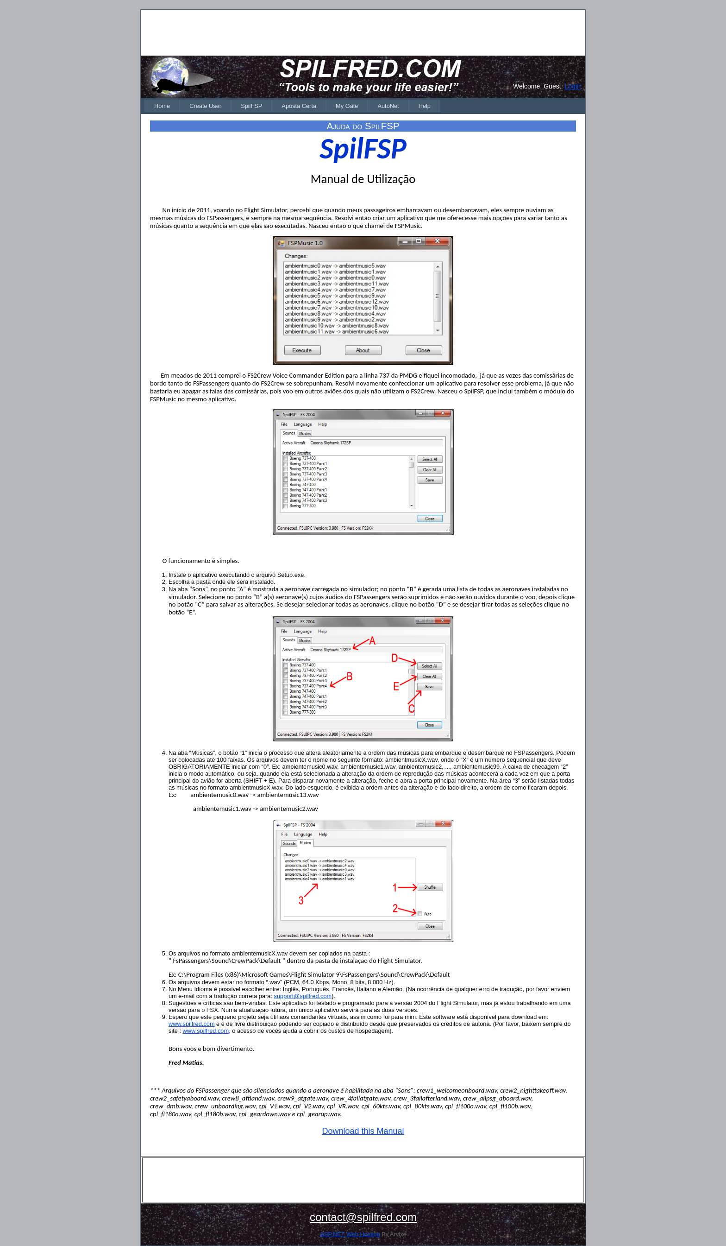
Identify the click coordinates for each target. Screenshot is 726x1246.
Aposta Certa (299, 105)
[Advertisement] (363, 32)
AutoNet (388, 105)
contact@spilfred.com (363, 1217)
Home (162, 105)
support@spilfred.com (303, 996)
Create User (205, 105)
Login (573, 86)
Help (425, 105)
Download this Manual (363, 1131)
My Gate (347, 105)
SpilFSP (251, 105)
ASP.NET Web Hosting (350, 1234)
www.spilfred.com (192, 1023)
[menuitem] (162, 106)
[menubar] (292, 106)
